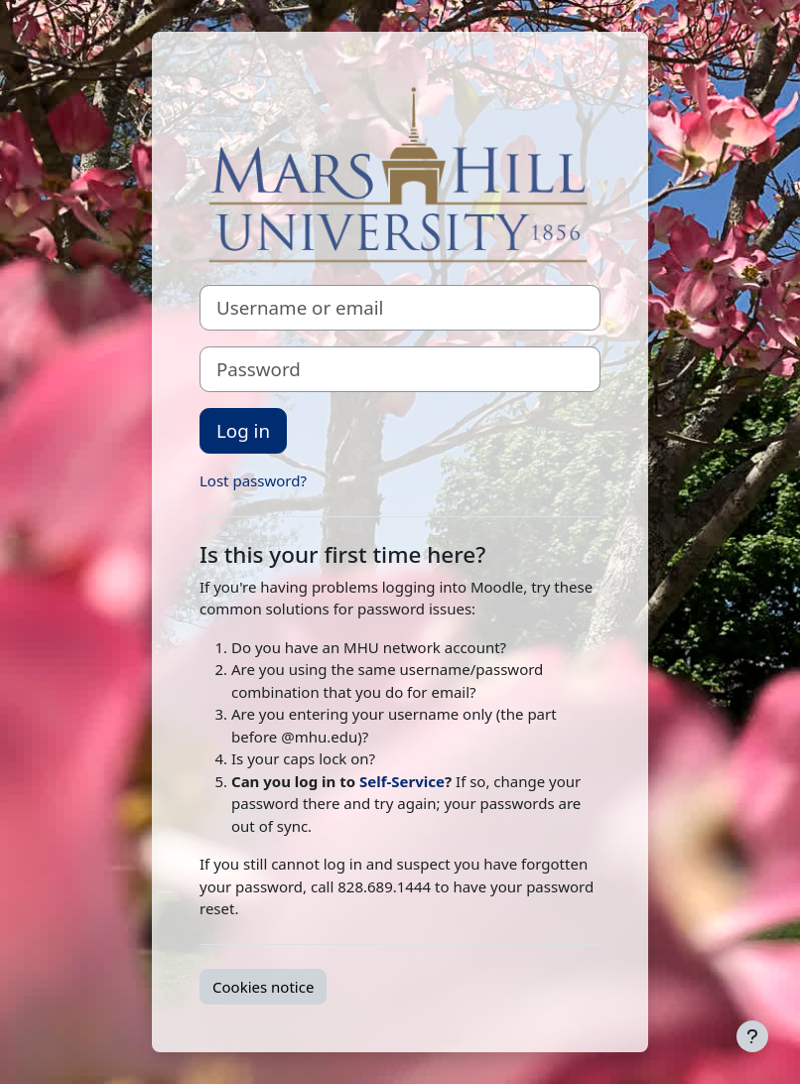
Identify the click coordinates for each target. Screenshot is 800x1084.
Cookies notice (263, 987)
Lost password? (253, 480)
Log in (243, 430)
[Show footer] (752, 1036)
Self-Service (402, 781)
